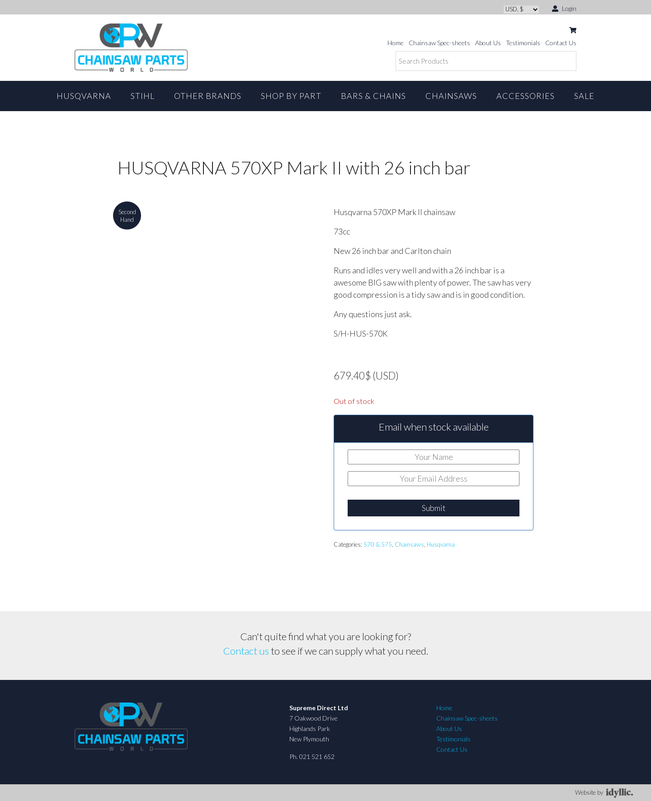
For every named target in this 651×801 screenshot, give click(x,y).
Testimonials (523, 43)
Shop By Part (291, 96)
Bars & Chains (373, 96)
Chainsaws (451, 96)
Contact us (246, 651)
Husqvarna (84, 96)
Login (564, 8)
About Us (488, 43)
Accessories (525, 96)
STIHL (143, 96)
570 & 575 (377, 544)
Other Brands (207, 96)
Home (395, 43)
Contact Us (560, 43)
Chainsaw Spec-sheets (439, 43)
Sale (584, 96)
